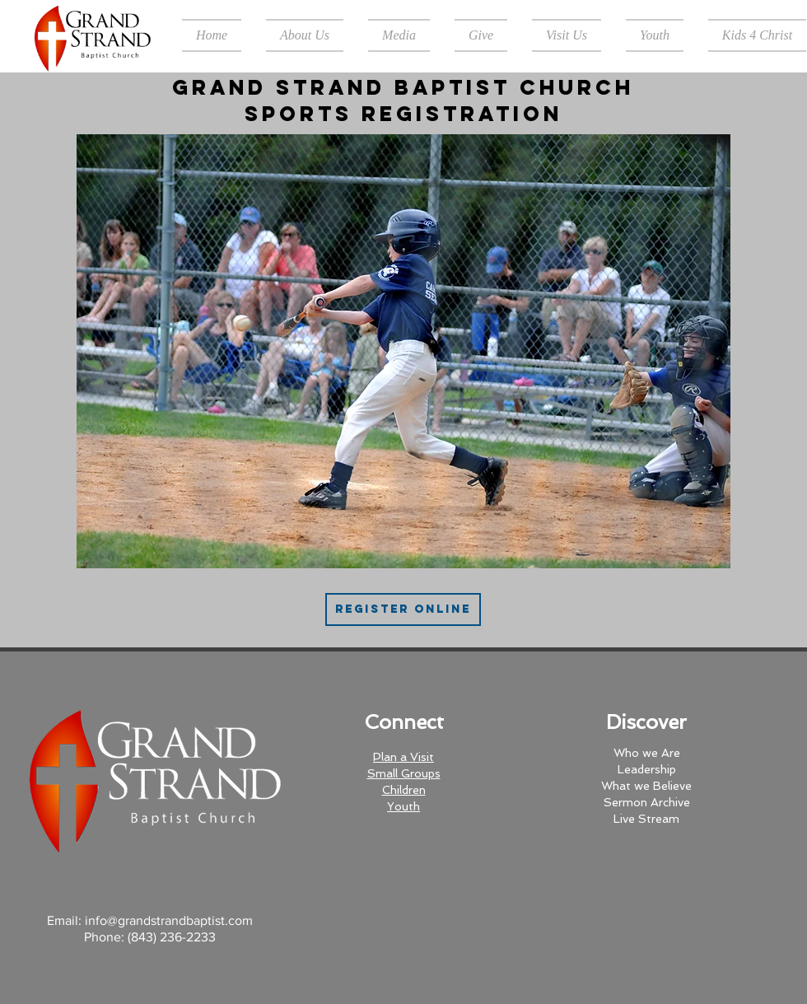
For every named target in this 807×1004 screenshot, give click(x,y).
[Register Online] (403, 609)
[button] (305, 35)
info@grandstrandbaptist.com (169, 920)
